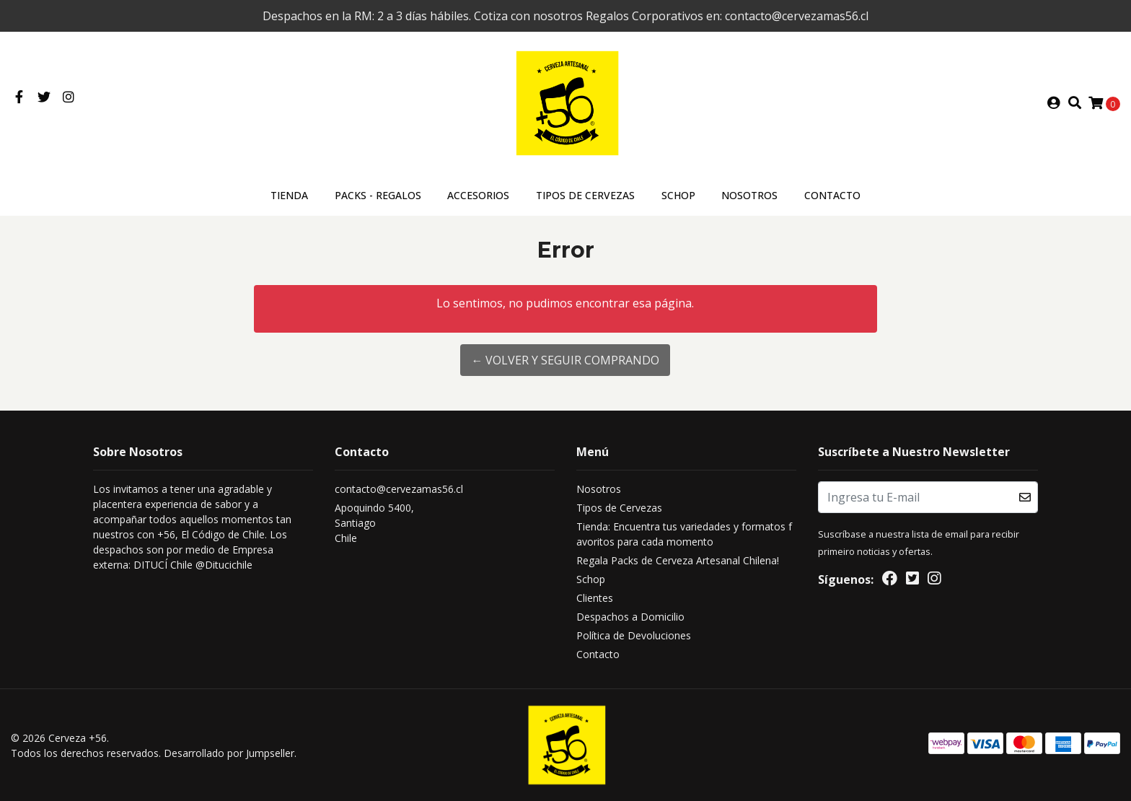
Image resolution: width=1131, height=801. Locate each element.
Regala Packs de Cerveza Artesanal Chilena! (677, 560)
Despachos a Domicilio (630, 616)
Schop (678, 195)
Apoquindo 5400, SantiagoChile (374, 523)
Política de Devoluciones (633, 635)
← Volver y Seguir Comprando (565, 360)
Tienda (289, 195)
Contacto (832, 195)
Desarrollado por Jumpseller (229, 753)
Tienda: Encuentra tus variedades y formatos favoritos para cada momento (684, 534)
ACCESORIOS (478, 195)
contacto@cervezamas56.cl (399, 489)
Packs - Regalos (378, 195)
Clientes (594, 598)
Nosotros (749, 195)
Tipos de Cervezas (585, 195)
